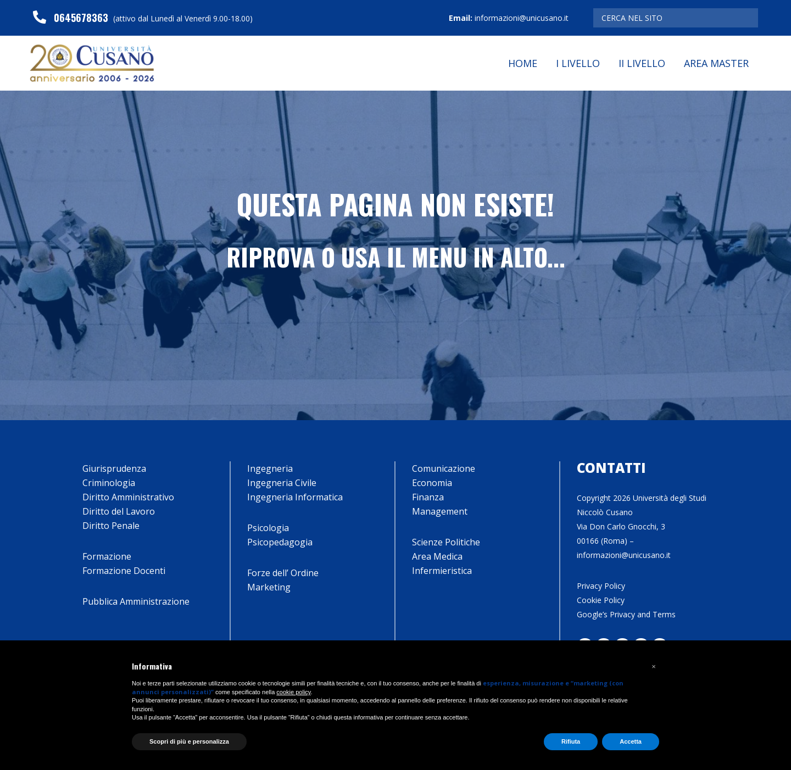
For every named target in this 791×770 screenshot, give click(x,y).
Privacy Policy (601, 586)
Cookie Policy (601, 600)
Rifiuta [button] (570, 741)
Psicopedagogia (280, 542)
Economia (432, 483)
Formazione (106, 556)
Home (522, 63)
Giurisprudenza (114, 468)
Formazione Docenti (123, 571)
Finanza (428, 497)
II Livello (642, 63)
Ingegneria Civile (281, 483)
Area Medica (437, 556)
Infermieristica (442, 571)
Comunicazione (443, 468)
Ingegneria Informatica (295, 497)
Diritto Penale (111, 526)
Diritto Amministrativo (128, 497)
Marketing (269, 587)
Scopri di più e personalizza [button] (189, 741)
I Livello (578, 63)
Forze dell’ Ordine (283, 573)
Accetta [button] (631, 741)
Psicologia (268, 528)
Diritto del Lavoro (118, 511)
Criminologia (108, 483)
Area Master (716, 63)
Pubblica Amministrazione (136, 601)
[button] (653, 667)
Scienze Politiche (446, 542)
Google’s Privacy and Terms (626, 614)
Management (439, 511)
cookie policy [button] (293, 692)
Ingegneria (270, 468)
